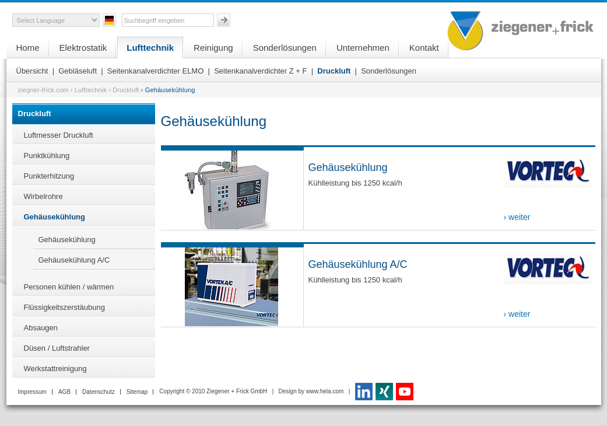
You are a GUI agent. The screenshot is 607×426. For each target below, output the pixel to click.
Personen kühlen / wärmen (69, 286)
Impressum (32, 392)
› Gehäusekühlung (168, 89)
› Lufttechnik (89, 89)
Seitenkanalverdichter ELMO (155, 71)
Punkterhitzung (49, 176)
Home (28, 48)
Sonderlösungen (285, 48)
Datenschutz (98, 392)
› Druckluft (123, 89)
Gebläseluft (77, 71)
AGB (64, 392)
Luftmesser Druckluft (58, 135)
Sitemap (137, 392)
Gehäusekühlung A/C (74, 260)
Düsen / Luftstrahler (57, 348)
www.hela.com (324, 391)
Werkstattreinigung (55, 368)
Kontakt (424, 48)
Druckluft (333, 71)
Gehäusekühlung (54, 216)
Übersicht (32, 71)
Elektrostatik (83, 48)
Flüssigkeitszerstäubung (64, 307)
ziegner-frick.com (43, 89)
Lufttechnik (150, 48)
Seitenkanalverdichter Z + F (260, 71)
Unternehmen (363, 48)
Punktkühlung (47, 155)
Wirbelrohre (43, 196)
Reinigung (213, 48)
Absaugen (41, 327)
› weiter (517, 217)
